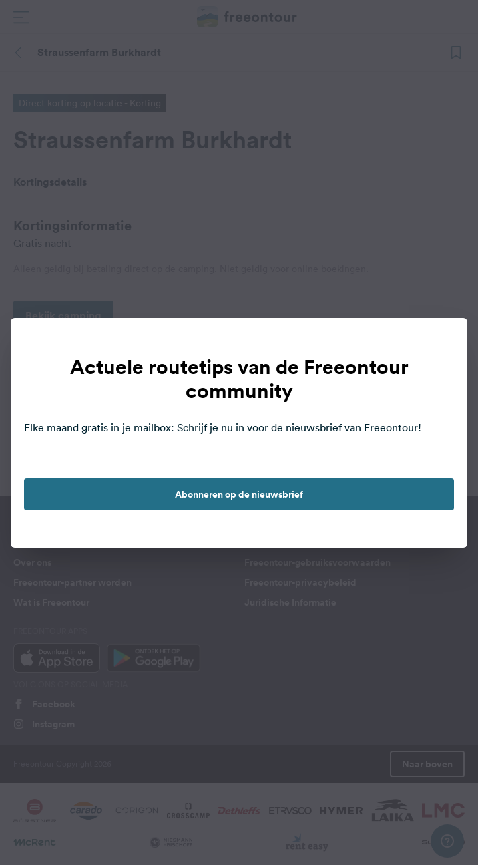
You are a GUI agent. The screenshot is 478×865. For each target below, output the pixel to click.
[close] (443, 342)
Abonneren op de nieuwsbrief (239, 494)
